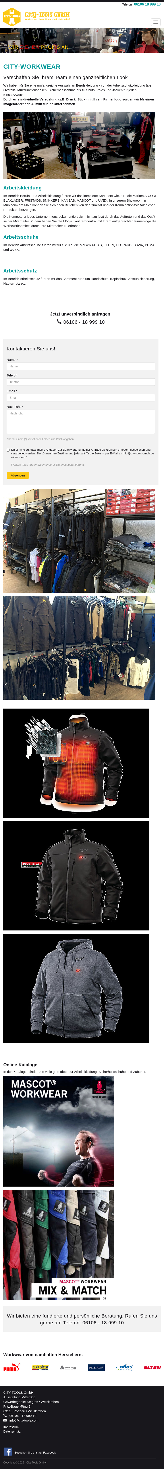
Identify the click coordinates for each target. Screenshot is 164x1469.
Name (12, 359)
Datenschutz (12, 1431)
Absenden (18, 475)
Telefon (12, 375)
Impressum (11, 1427)
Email (12, 391)
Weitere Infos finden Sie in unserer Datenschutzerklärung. (48, 464)
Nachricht (15, 406)
